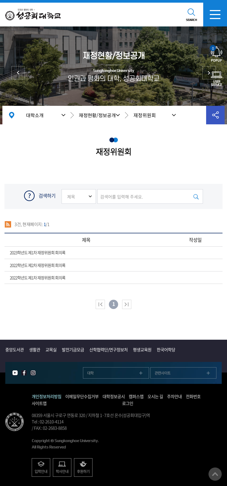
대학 (90, 372)
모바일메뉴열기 (215, 14)
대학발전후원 (209, 72)
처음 (100, 304)
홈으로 (11, 115)
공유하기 (215, 115)
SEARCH (191, 20)
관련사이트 (162, 372)
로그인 (127, 403)
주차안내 (174, 396)
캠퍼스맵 (136, 396)
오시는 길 (155, 396)
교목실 (51, 349)
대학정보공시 (114, 396)
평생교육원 (142, 349)
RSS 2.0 (7, 224)
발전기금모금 (73, 349)
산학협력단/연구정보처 (108, 349)
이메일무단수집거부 (82, 396)
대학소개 (35, 115)
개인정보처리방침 (46, 396)
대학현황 (18, 72)
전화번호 (193, 396)
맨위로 (215, 474)
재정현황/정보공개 (97, 115)
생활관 (34, 349)
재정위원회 (144, 115)
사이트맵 (39, 403)
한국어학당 (166, 349)
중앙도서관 (14, 349)
